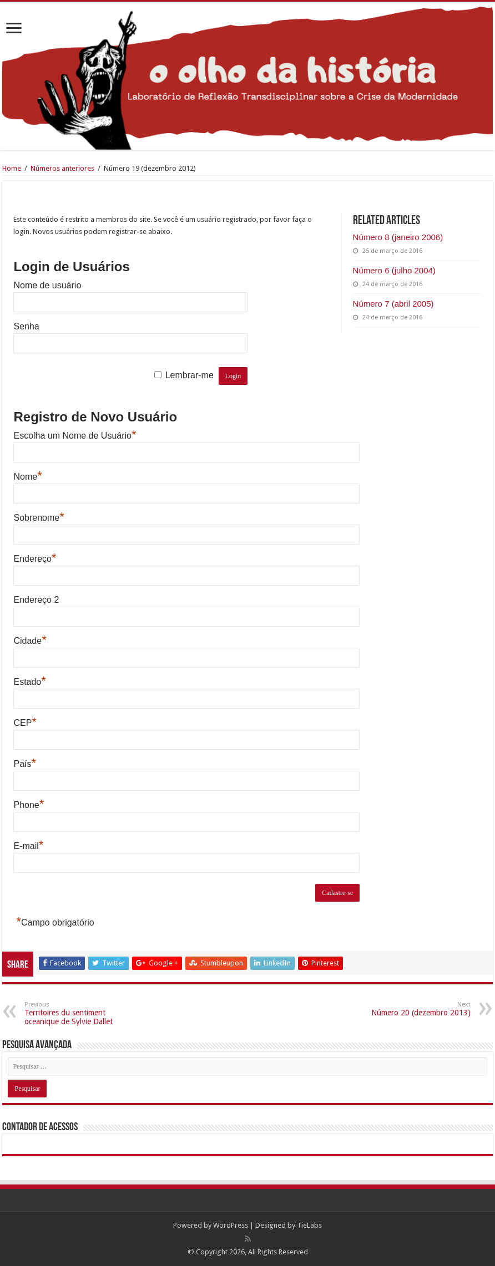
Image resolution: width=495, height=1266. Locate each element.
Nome (27, 476)
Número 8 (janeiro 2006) (398, 237)
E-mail (28, 846)
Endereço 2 (36, 599)
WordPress (230, 1225)
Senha (26, 326)
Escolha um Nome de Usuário (74, 435)
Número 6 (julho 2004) (394, 270)
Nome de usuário (47, 285)
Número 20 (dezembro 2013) (414, 1009)
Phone (28, 805)
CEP (24, 723)
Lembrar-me (189, 375)
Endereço (34, 558)
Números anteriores (62, 168)
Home (11, 168)
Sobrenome (38, 517)
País (24, 764)
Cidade (29, 640)
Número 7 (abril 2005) (393, 303)
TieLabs (309, 1225)
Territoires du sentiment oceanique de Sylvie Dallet (81, 1013)
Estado (29, 682)
